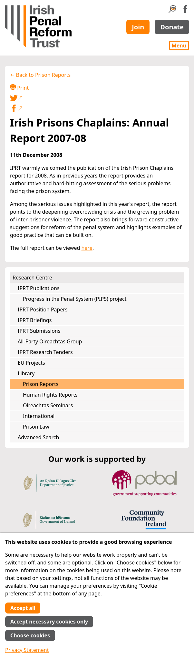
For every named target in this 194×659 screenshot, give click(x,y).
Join (138, 27)
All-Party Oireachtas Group (50, 341)
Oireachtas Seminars (48, 405)
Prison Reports (40, 384)
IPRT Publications (39, 288)
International (38, 416)
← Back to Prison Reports (40, 74)
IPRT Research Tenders (45, 352)
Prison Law (36, 426)
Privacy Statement (27, 650)
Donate (172, 27)
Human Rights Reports (50, 394)
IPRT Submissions (39, 330)
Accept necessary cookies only (49, 621)
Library (26, 373)
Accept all (22, 608)
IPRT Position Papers (43, 309)
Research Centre (32, 277)
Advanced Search (38, 437)
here (86, 247)
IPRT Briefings (35, 320)
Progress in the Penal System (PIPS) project (74, 298)
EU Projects (31, 362)
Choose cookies (30, 635)
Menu (179, 45)
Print (19, 87)
